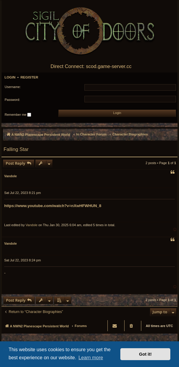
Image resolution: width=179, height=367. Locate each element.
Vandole (10, 176)
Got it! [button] (145, 354)
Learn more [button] (90, 357)
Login (10, 77)
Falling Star (16, 149)
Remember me (18, 115)
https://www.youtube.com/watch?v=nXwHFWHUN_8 (52, 205)
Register (29, 77)
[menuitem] (131, 326)
